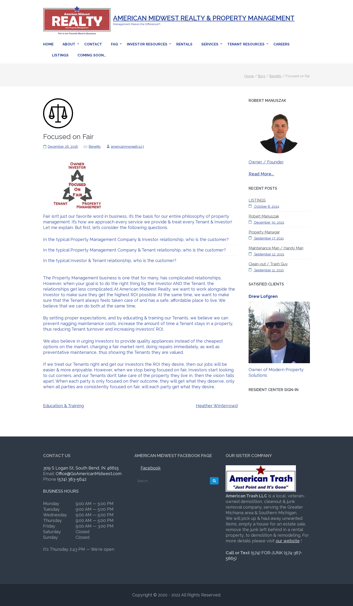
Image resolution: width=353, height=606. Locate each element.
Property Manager (264, 232)
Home (48, 44)
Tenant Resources (246, 44)
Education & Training (63, 405)
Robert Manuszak (264, 216)
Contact (93, 44)
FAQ (114, 44)
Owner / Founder (266, 161)
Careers (281, 44)
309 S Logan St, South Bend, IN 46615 (81, 468)
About (69, 44)
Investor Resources (147, 44)
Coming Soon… (91, 55)
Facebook (151, 468)
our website (288, 540)
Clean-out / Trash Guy (268, 264)
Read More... (261, 173)
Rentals (184, 44)
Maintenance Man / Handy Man (276, 248)
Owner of (259, 369)
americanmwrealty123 (127, 146)
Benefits (95, 146)
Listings (60, 55)
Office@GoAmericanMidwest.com (88, 473)
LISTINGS (257, 200)
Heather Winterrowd (217, 405)
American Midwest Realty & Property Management (203, 18)
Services (209, 44)
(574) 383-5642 (71, 479)
